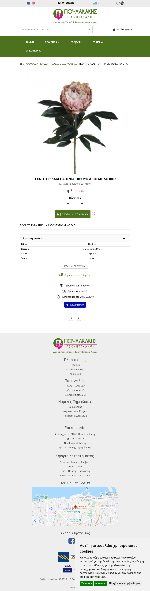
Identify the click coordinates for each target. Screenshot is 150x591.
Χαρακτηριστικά (32, 238)
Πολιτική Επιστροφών (75, 394)
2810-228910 (87, 296)
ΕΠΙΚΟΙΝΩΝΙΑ (33, 50)
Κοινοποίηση (75, 304)
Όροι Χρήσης (75, 406)
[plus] (82, 203)
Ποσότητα (75, 197)
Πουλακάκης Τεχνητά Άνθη (77, 447)
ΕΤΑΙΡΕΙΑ (98, 42)
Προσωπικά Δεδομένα (75, 415)
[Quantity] (75, 203)
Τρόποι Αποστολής (78, 291)
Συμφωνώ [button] (86, 583)
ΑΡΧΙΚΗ (30, 42)
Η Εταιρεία (75, 364)
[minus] (68, 203)
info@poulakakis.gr (77, 442)
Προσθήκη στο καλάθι (72, 214)
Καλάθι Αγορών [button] (123, 29)
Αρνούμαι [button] (100, 583)
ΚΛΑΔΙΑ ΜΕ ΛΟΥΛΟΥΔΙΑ (75, 266)
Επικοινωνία (75, 373)
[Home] (21, 63)
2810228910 (66, 3)
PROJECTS (76, 42)
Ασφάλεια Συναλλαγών (75, 411)
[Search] (55, 29)
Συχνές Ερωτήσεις (75, 369)
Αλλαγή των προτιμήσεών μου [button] (124, 583)
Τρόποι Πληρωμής (75, 385)
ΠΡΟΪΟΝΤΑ (52, 42)
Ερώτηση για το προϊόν (78, 285)
